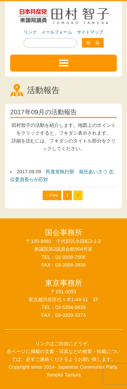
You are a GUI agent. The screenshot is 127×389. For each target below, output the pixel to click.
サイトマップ (90, 32)
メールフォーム (56, 32)
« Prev (52, 195)
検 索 (93, 42)
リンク (30, 32)
